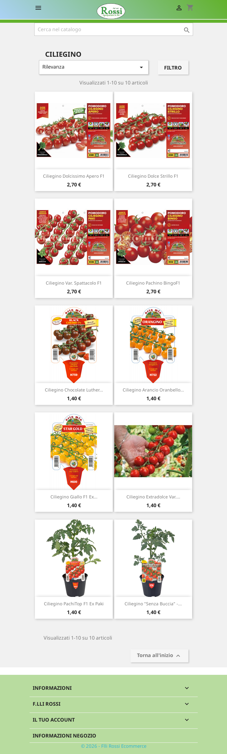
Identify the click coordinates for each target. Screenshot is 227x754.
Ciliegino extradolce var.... (153, 497)
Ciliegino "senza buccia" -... (153, 604)
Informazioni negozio (64, 735)
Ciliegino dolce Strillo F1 (153, 176)
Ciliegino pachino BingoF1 (153, 283)
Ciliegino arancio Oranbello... (153, 390)
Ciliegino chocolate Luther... (74, 390)
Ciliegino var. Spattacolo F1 (74, 283)
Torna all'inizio (159, 656)
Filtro (173, 67)
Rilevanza (93, 67)
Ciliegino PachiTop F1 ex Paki (74, 604)
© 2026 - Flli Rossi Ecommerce (113, 746)
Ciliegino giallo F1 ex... (73, 497)
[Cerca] (113, 29)
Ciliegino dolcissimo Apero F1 (74, 176)
